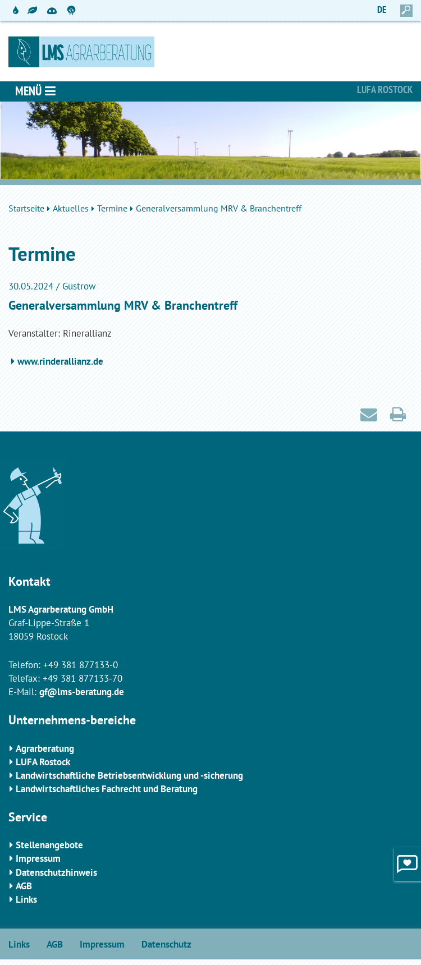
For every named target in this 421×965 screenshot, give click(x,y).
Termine (112, 208)
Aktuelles (71, 208)
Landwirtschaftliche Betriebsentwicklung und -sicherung (129, 775)
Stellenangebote (49, 845)
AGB (24, 886)
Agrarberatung (45, 748)
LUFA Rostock (43, 762)
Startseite (26, 208)
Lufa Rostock (385, 89)
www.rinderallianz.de (60, 361)
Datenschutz (166, 944)
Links (26, 899)
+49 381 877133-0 (80, 665)
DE (381, 9)
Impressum (38, 858)
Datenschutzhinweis (56, 872)
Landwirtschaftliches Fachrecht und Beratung (107, 789)
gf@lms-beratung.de (81, 692)
